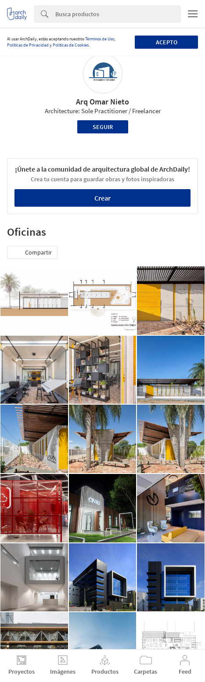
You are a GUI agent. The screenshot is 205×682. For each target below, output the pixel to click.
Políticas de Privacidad (28, 45)
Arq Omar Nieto (102, 102)
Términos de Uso (99, 39)
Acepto (166, 42)
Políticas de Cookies (71, 45)
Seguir (103, 127)
